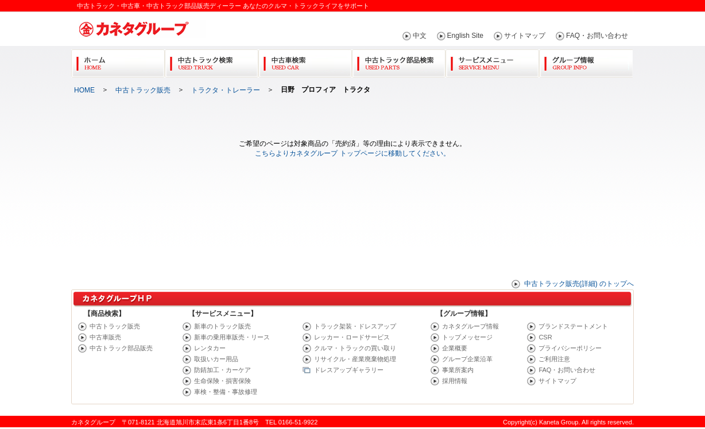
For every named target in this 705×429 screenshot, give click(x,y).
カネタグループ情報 (470, 326)
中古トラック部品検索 (399, 61)
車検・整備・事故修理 (225, 391)
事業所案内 (458, 369)
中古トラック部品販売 (121, 348)
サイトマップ (524, 36)
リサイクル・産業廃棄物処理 (355, 358)
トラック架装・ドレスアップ (355, 326)
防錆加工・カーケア (222, 369)
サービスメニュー (492, 61)
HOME (84, 90)
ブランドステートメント (573, 326)
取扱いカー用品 (216, 358)
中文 (420, 36)
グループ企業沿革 (467, 358)
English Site (465, 36)
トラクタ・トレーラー (225, 90)
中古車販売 (105, 337)
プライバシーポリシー (570, 348)
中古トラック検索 (211, 61)
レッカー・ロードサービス (352, 337)
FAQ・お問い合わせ (597, 36)
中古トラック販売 (143, 90)
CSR (545, 337)
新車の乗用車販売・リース (232, 337)
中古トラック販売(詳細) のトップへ (579, 284)
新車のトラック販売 (222, 326)
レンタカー (210, 348)
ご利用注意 (554, 358)
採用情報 (454, 380)
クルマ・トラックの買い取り (355, 348)
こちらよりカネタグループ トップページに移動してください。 (352, 153)
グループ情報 (586, 61)
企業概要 (454, 348)
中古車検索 (305, 61)
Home (118, 61)
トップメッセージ (467, 337)
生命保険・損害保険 (222, 380)
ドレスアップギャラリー (349, 369)
